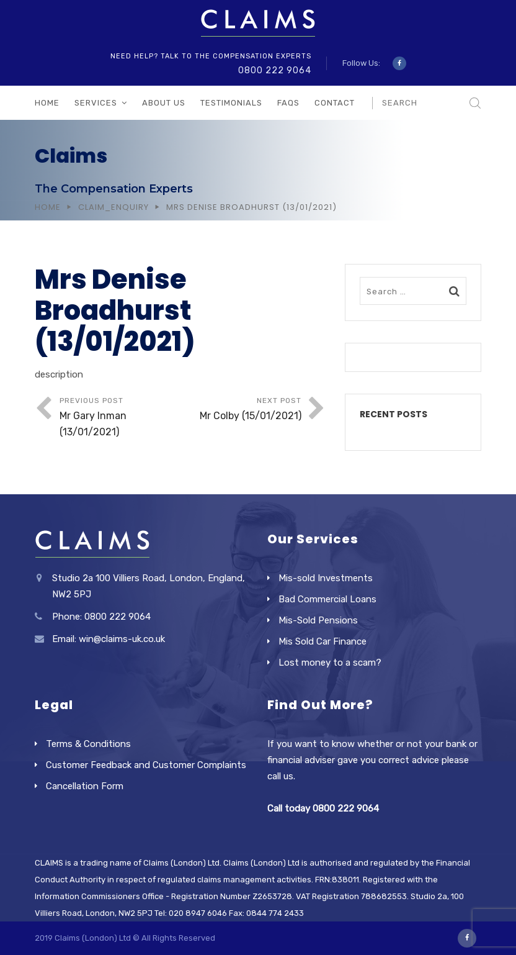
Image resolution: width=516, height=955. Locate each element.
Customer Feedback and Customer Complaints (146, 765)
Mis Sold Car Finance (322, 641)
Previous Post (120, 418)
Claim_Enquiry (113, 207)
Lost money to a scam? (329, 662)
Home (47, 102)
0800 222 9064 (274, 70)
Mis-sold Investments (325, 578)
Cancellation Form (84, 786)
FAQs (288, 102)
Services (95, 102)
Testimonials (231, 102)
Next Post (240, 410)
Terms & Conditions (88, 743)
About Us (163, 102)
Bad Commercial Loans (327, 599)
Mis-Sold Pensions (318, 620)
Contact (334, 102)
